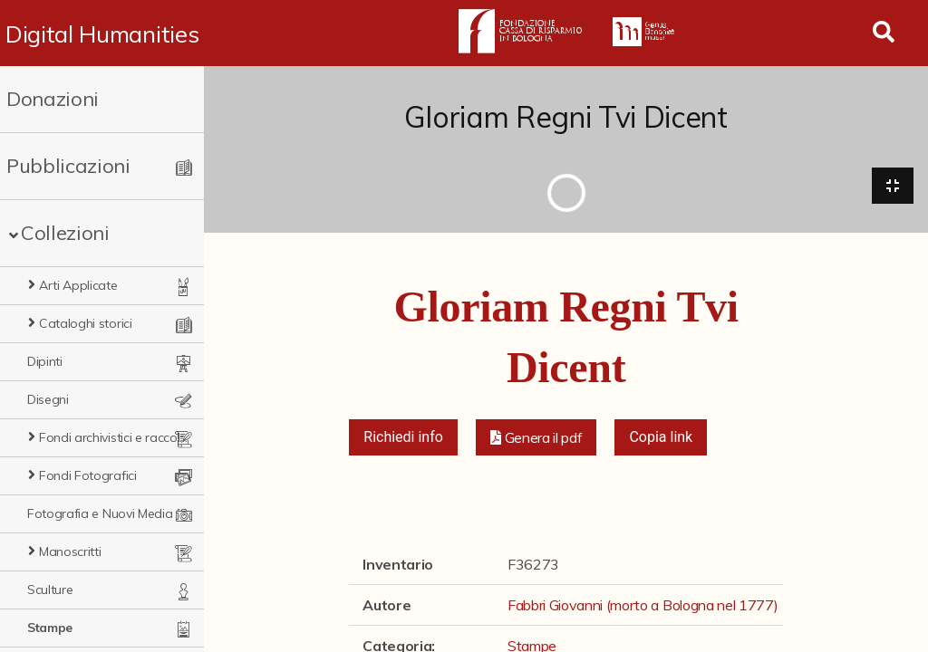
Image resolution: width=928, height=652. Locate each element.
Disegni (48, 399)
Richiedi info (403, 437)
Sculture (49, 589)
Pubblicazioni (68, 165)
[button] (536, 437)
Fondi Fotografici (88, 475)
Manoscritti (70, 551)
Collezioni (65, 232)
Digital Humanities (101, 33)
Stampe (49, 627)
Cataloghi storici (85, 323)
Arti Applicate (78, 285)
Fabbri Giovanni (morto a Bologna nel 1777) (643, 605)
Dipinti (45, 361)
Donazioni (52, 98)
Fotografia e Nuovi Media (99, 513)
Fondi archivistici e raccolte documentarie (114, 437)
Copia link (660, 437)
